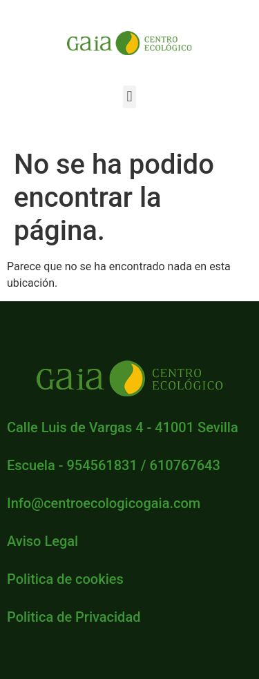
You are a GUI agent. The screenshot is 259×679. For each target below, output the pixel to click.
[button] (129, 96)
